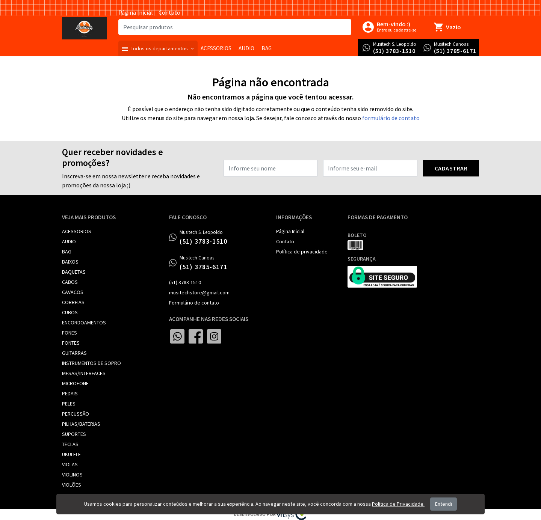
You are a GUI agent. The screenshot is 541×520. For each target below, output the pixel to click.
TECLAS (70, 444)
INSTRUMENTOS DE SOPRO (91, 363)
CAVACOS (72, 292)
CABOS (70, 282)
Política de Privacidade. (398, 503)
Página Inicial (135, 12)
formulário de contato (391, 118)
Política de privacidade (302, 251)
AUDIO (69, 241)
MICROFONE (75, 383)
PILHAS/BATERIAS (81, 424)
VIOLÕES (71, 484)
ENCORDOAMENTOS (84, 322)
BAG (66, 251)
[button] (158, 48)
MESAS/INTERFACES (84, 373)
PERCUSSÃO (75, 413)
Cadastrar (451, 168)
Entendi (443, 503)
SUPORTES (74, 434)
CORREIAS (73, 302)
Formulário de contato (194, 302)
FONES (69, 332)
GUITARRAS (74, 353)
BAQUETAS (74, 271)
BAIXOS (70, 261)
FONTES (71, 342)
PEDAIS (70, 393)
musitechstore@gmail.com (199, 292)
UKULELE (71, 454)
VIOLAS (70, 464)
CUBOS (70, 312)
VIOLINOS (72, 474)
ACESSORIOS (76, 231)
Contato (169, 12)
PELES (69, 403)
